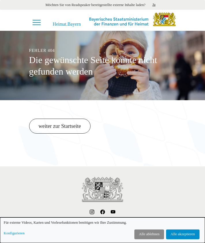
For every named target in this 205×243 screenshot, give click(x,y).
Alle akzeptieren (183, 234)
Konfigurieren (14, 233)
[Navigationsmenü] (36, 22)
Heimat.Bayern (67, 24)
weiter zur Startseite (60, 126)
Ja (154, 5)
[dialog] (102, 230)
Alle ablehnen (149, 234)
